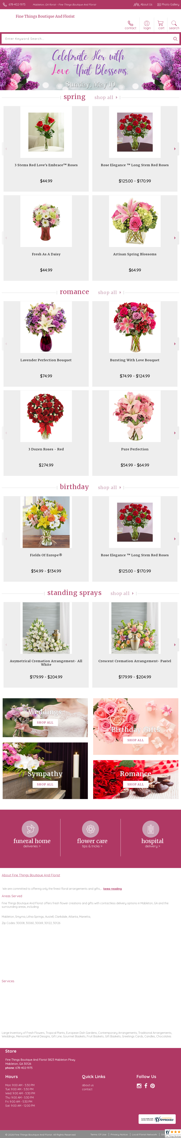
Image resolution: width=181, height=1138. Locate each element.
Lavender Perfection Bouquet (46, 360)
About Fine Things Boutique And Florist (31, 875)
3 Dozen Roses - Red (46, 449)
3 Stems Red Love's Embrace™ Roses (46, 165)
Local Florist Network (144, 1134)
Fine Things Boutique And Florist (45, 16)
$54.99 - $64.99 (135, 465)
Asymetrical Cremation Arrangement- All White (46, 663)
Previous (5, 148)
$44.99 (46, 181)
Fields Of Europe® (46, 555)
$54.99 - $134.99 (46, 571)
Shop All (104, 97)
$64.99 (135, 270)
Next (175, 148)
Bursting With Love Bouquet (135, 360)
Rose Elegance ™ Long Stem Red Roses (135, 165)
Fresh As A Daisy (46, 254)
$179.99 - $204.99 (46, 677)
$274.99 (46, 465)
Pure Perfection (135, 449)
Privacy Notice (119, 1134)
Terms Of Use (98, 1134)
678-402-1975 (17, 4)
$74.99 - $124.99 (135, 376)
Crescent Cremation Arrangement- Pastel (134, 661)
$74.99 (46, 376)
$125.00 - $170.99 (135, 181)
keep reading (112, 888)
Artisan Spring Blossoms (135, 254)
